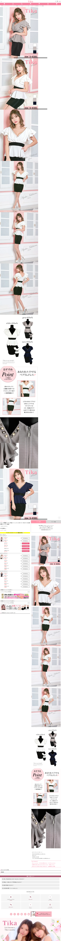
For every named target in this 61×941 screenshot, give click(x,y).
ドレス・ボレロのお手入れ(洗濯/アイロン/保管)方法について (41, 858)
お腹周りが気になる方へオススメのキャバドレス (40, 864)
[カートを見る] (57, 1)
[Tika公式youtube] (28, 914)
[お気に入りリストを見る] (55, 1)
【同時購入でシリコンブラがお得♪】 (6, 589)
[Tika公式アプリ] (41, 914)
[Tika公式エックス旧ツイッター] (18, 914)
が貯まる (30, 905)
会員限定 (50, 898)
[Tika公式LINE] (21, 914)
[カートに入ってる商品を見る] (57, 1)
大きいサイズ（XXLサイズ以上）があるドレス (39, 866)
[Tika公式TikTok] (25, 914)
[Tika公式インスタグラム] (11, 914)
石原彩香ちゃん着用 (52, 866)
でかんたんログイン (50, 905)
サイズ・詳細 (53, 521)
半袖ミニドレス (51, 864)
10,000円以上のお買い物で (11, 898)
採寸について (34, 855)
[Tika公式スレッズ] (14, 914)
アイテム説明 (38, 521)
